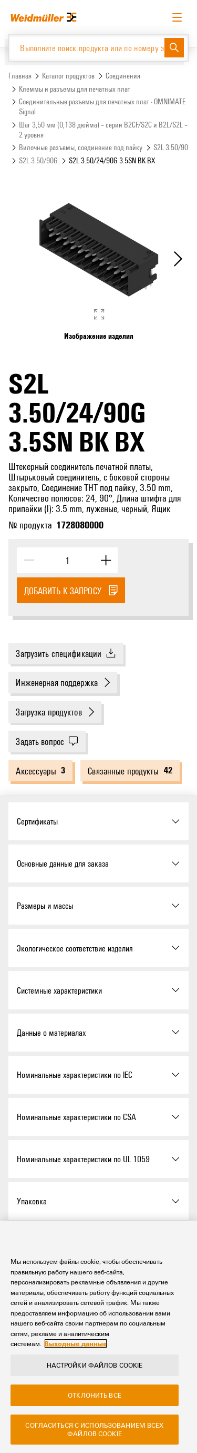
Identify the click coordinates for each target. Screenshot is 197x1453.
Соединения (123, 76)
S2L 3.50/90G (38, 160)
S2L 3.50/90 (170, 147)
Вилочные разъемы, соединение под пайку (80, 147)
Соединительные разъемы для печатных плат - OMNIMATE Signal (102, 106)
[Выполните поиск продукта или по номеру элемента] (86, 48)
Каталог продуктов (68, 76)
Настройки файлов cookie (95, 1367)
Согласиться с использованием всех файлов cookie (94, 1431)
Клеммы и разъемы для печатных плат (74, 89)
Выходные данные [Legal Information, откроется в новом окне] (75, 1346)
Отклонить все (94, 1397)
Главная (20, 76)
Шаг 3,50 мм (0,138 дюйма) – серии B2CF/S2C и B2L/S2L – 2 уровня (103, 130)
